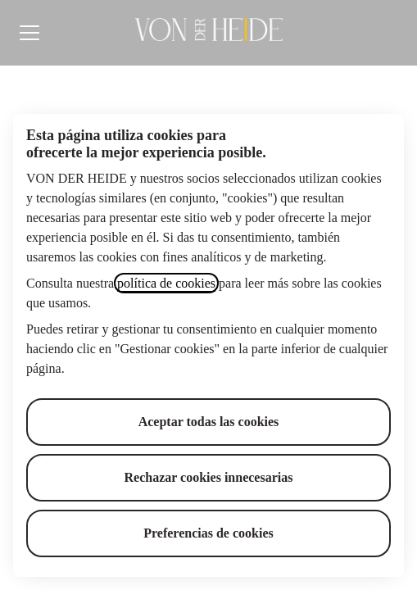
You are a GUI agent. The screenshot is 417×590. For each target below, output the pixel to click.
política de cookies (166, 283)
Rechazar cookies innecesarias (209, 477)
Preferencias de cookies (208, 533)
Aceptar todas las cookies (208, 422)
